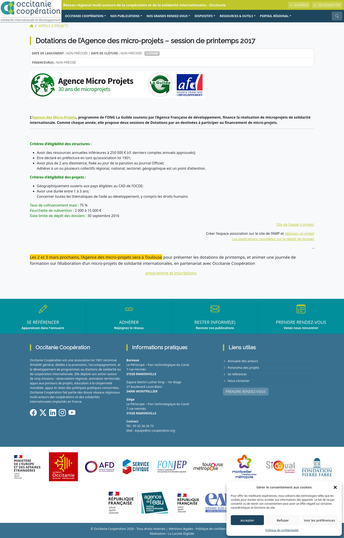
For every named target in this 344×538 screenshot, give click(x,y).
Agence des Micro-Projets (54, 117)
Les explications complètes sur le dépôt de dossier (273, 238)
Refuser (283, 520)
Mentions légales (180, 528)
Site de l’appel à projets (295, 224)
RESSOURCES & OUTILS (236, 16)
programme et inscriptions (171, 272)
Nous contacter (239, 379)
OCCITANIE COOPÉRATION (84, 16)
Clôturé (152, 53)
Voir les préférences (319, 520)
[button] (335, 487)
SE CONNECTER (327, 5)
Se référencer (237, 373)
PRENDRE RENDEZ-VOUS (246, 389)
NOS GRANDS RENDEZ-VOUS (167, 16)
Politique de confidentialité (282, 530)
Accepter (247, 520)
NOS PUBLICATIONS (125, 16)
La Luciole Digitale (181, 532)
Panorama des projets (243, 366)
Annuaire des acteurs (243, 360)
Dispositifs (204, 16)
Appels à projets (53, 25)
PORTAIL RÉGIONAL (274, 16)
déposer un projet (299, 233)
